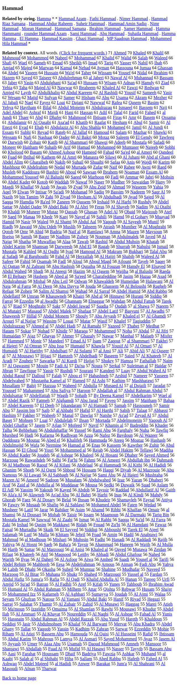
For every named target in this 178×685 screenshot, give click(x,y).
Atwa (88, 559)
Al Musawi (109, 604)
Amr (132, 117)
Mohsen (26, 420)
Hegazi (153, 599)
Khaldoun (153, 619)
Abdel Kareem (20, 405)
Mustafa (9, 251)
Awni (146, 167)
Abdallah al (107, 390)
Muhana (53, 574)
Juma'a (37, 579)
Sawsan (89, 172)
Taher (86, 72)
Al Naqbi (100, 614)
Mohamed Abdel (106, 504)
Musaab (33, 504)
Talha (7, 430)
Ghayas (48, 336)
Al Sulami (83, 350)
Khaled (139, 52)
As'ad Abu (60, 494)
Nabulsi (143, 246)
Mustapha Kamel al (48, 380)
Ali (120, 350)
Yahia (158, 187)
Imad (92, 62)
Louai (68, 321)
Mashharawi (143, 380)
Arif (66, 147)
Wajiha (122, 271)
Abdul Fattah (143, 301)
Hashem (40, 276)
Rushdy (144, 201)
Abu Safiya (60, 390)
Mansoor (153, 643)
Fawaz (161, 524)
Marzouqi (112, 574)
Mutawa (140, 549)
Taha (23, 87)
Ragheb (159, 286)
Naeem (162, 306)
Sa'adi (58, 192)
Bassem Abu (52, 633)
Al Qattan (11, 266)
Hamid (8, 221)
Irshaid (103, 201)
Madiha (166, 450)
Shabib (128, 256)
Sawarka (47, 360)
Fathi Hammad (103, 18)
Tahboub (134, 584)
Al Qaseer (160, 350)
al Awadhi (49, 301)
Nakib (60, 162)
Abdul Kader (18, 455)
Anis (130, 162)
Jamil (137, 127)
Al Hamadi (98, 405)
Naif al (74, 231)
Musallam (11, 385)
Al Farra (158, 519)
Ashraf (35, 112)
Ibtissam (166, 633)
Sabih (125, 410)
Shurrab (123, 246)
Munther (129, 226)
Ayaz (147, 638)
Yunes (114, 584)
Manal (68, 415)
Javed (150, 236)
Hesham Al (87, 196)
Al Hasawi (95, 648)
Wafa (34, 445)
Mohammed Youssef (20, 177)
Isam (97, 340)
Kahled (29, 251)
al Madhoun (35, 539)
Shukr (72, 574)
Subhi (25, 132)
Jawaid (25, 226)
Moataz (137, 440)
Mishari (60, 539)
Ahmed (119, 52)
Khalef (120, 321)
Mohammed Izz (22, 594)
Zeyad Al (143, 415)
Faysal (149, 499)
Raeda (164, 271)
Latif (28, 509)
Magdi (8, 187)
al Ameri (144, 152)
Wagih (62, 395)
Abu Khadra (144, 624)
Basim (153, 102)
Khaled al (99, 549)
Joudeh (43, 455)
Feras (99, 206)
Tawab (82, 241)
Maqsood (62, 554)
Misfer (166, 336)
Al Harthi (104, 410)
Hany (160, 182)
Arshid (121, 375)
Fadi (114, 177)
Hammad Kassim (57, 38)
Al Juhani (131, 157)
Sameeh (149, 92)
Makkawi (61, 524)
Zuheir (82, 236)
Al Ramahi (91, 326)
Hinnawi (116, 296)
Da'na (80, 365)
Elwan (23, 192)
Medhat (152, 326)
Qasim (40, 524)
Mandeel (56, 340)
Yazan (136, 480)
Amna (114, 231)
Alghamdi (65, 400)
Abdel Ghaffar (15, 425)
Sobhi (169, 147)
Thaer (23, 117)
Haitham (30, 147)
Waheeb (48, 415)
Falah (57, 375)
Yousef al (144, 559)
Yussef (80, 430)
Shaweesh (11, 316)
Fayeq (110, 400)
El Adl (8, 489)
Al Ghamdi (156, 316)
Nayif (93, 425)
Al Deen (44, 286)
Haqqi (108, 470)
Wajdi (146, 162)
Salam (121, 132)
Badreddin (139, 425)
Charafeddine (104, 276)
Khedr (47, 216)
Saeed (76, 177)
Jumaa (145, 67)
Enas (95, 445)
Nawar (108, 336)
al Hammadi (110, 465)
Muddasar (69, 485)
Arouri (8, 321)
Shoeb (28, 470)
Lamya (66, 638)
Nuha (144, 430)
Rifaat (7, 554)
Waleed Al (150, 256)
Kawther (135, 445)
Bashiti (52, 172)
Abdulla (90, 385)
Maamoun (109, 514)
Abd (39, 117)
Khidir (62, 331)
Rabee (129, 167)
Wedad (150, 504)
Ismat (84, 519)
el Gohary (139, 216)
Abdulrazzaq (13, 326)
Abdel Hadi (65, 326)
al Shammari (138, 340)
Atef (168, 211)
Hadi (29, 435)
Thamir (45, 604)
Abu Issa (56, 345)
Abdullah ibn (138, 460)
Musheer (10, 509)
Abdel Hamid (128, 291)
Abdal (143, 331)
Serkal (114, 365)
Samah (120, 405)
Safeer (8, 261)
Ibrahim (161, 72)
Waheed (69, 385)
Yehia (7, 87)
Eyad (23, 127)
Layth (26, 92)
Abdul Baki (96, 599)
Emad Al (78, 340)
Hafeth (133, 658)
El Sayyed (69, 529)
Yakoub (46, 489)
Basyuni (132, 311)
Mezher (160, 97)
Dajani (77, 102)
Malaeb (147, 336)
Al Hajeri (130, 475)
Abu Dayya (69, 286)
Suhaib (50, 147)
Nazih (7, 196)
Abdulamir (17, 122)
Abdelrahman (83, 564)
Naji (163, 107)
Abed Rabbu (109, 658)
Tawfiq (162, 430)
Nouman (102, 236)
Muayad (162, 216)
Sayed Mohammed (120, 638)
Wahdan (118, 301)
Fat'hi (72, 460)
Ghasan (90, 211)
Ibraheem (87, 87)
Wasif (102, 321)
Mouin (42, 365)
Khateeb (27, 554)
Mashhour (11, 167)
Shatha (25, 241)
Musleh (8, 172)
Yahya (167, 564)
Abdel (12, 72)
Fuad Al (55, 648)
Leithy (83, 554)
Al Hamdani (137, 524)
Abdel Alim (12, 162)
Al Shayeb (120, 206)
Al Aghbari (75, 594)
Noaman (131, 172)
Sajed (149, 196)
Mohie (163, 629)
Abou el (75, 375)
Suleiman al (137, 365)
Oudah (121, 306)
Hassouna (124, 67)
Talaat (142, 410)
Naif (113, 167)
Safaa (115, 162)
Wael (22, 62)
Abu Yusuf (109, 619)
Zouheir (26, 360)
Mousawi (127, 609)
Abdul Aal (87, 221)
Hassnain (16, 619)
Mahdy (156, 494)
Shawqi (101, 142)
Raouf (41, 465)
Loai (61, 102)
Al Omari (143, 345)
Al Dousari (31, 514)
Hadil (129, 534)
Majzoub (150, 211)
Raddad (122, 489)
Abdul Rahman (47, 589)
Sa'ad (72, 82)
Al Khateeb (151, 355)
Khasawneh (56, 296)
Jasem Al (167, 638)
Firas (117, 117)
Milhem (74, 589)
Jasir (26, 624)
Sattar (29, 549)
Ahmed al (40, 326)
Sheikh (75, 62)
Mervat (120, 624)
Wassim (49, 321)
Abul (138, 122)
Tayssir (102, 489)
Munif (153, 221)
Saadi (124, 559)
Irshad (22, 524)
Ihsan (84, 420)
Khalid (108, 57)
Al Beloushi (135, 286)
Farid (133, 112)
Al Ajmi (141, 594)
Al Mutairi (11, 311)
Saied (130, 355)
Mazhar (140, 132)
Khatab (152, 241)
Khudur (149, 609)
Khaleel (86, 455)
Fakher (29, 415)
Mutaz (52, 211)
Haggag (132, 604)
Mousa (91, 485)
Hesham (119, 122)
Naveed (153, 569)
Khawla (98, 345)
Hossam (89, 470)
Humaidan (11, 336)
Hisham (88, 97)
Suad (145, 485)
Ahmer (68, 336)
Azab (44, 187)
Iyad (69, 251)
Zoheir (26, 291)
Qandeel (166, 152)
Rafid (148, 633)
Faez (26, 499)
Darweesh (63, 246)
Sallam (86, 658)
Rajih (162, 539)
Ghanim (9, 470)
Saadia (102, 306)
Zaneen (63, 201)
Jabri (149, 177)
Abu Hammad (112, 33)
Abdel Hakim (121, 450)
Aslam (162, 485)
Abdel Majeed (35, 663)
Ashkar (128, 653)
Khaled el (131, 316)
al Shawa (141, 306)
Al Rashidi (108, 92)
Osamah (44, 261)
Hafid (85, 410)
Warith (8, 559)
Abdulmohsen (49, 624)
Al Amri (69, 157)
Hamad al (76, 445)
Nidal (142, 72)
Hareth (132, 619)
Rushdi (66, 370)
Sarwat (121, 629)
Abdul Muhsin (127, 241)
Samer (69, 97)
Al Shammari (76, 142)
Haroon (83, 390)
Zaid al (23, 485)
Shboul (69, 470)
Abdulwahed (99, 480)
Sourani (86, 370)
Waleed (160, 57)
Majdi (53, 112)
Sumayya (99, 594)
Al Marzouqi (52, 549)
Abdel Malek (59, 311)
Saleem (122, 137)
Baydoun (125, 435)
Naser (99, 182)
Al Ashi (98, 380)
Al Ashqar (124, 614)
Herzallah (84, 256)
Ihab (158, 62)
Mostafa (139, 142)
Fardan (156, 574)
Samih (26, 236)
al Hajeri (10, 345)
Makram (114, 251)
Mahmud (10, 539)
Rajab (98, 450)
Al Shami (63, 221)
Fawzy (14, 504)
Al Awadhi (155, 311)
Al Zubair (67, 604)
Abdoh (84, 489)
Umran (33, 296)
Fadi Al (61, 365)
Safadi (159, 142)
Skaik (48, 529)
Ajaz (31, 336)
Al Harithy (33, 350)
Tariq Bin (160, 514)
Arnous (107, 564)
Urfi (165, 579)
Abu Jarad (89, 400)
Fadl (62, 261)
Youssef (9, 390)
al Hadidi (63, 663)
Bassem (146, 107)
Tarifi (163, 559)
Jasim (128, 276)
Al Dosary (46, 499)
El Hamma (29, 38)
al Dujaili (138, 385)
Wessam (9, 137)
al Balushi (144, 271)
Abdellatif (11, 296)
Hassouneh (142, 405)
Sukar (26, 331)
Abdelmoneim (129, 420)
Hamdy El (136, 266)
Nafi (27, 137)
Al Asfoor (68, 559)
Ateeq (118, 440)
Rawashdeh (35, 460)
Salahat (25, 604)
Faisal (7, 529)
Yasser (125, 62)
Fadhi (100, 539)
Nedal (59, 167)
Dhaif (70, 653)
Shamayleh (127, 499)
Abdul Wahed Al (151, 370)
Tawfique (28, 370)
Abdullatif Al (147, 489)
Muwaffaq (46, 241)
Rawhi (107, 609)
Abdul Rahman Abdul (143, 390)
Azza (88, 435)
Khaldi (14, 211)
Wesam (14, 97)
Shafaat (84, 311)
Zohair (35, 142)
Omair (153, 509)
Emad (58, 62)
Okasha (48, 569)
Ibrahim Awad (161, 584)
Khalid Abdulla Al (102, 579)
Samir (154, 122)
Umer (32, 643)
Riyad (135, 599)
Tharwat (49, 668)
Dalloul (38, 375)
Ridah (81, 524)
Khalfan (134, 509)
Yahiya (8, 544)
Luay (125, 370)
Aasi (11, 653)
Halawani (154, 281)
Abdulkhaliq (49, 92)
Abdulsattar (12, 395)
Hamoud (101, 132)
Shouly (81, 316)
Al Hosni (29, 544)
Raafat (100, 122)
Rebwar (128, 589)
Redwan (151, 87)
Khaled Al (111, 87)
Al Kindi (135, 494)
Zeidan (160, 549)
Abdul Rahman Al (46, 619)
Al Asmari (87, 638)
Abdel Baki (58, 206)
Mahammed (33, 390)
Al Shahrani (144, 663)
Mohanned (105, 147)
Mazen (133, 231)
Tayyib (136, 648)
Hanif (118, 599)
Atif (44, 554)
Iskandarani (71, 405)
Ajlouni (124, 261)
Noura (96, 365)
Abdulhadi (112, 196)
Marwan (46, 67)
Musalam (73, 480)
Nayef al (82, 216)
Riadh (7, 226)
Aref (82, 584)
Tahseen (89, 226)
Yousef (124, 72)
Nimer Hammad (133, 18)
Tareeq (149, 579)
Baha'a (65, 544)
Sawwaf (43, 519)
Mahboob (41, 564)
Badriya (89, 653)
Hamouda (78, 633)
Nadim (142, 206)
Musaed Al (113, 385)
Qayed (120, 549)
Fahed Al (154, 658)
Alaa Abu (52, 643)
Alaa (66, 241)
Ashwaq (9, 663)
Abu (105, 97)
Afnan (29, 668)
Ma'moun (16, 609)
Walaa (160, 594)
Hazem (8, 77)
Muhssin (80, 539)
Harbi (102, 494)
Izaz (121, 480)
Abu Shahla (90, 127)
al (4, 355)
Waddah (61, 182)
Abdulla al (45, 485)
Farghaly (125, 430)
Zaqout (114, 340)
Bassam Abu (160, 648)
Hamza (127, 360)
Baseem (111, 355)
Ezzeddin (142, 629)
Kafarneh (50, 594)
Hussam (90, 82)
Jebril (80, 534)
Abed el (53, 440)
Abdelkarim (140, 395)
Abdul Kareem (79, 92)
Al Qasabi (42, 122)
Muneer (33, 211)
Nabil (143, 62)
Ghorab (8, 499)
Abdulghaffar (56, 430)
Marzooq (10, 574)
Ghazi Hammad (90, 38)
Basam (36, 152)
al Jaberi (96, 77)
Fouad (98, 524)
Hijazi (45, 355)
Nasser (118, 648)
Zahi (49, 196)
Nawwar (64, 87)
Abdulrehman (70, 77)
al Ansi (104, 350)
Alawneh (36, 494)
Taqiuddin (142, 321)
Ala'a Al (14, 494)
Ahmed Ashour (61, 152)
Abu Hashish (63, 266)
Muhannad (143, 77)
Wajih (145, 544)
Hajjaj (89, 360)
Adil (103, 112)
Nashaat (45, 137)
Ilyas (25, 559)
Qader (64, 137)
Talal (118, 112)
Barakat (103, 663)
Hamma (44, 18)
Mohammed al (73, 450)
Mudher (118, 182)
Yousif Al (119, 345)
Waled (42, 221)
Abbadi (102, 554)
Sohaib (81, 395)
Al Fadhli (63, 584)
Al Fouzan (111, 266)
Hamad (83, 147)
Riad (17, 306)
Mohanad (78, 192)
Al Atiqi (27, 633)
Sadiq (99, 192)
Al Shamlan (84, 609)
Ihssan (83, 499)
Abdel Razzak (81, 619)
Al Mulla (165, 544)
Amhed (106, 559)
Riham (8, 633)
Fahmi (89, 460)
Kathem (48, 157)
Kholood (15, 152)
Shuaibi (97, 162)
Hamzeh (65, 355)
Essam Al (154, 172)
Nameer (141, 375)
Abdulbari (58, 350)
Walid (126, 57)
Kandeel (107, 370)
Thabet (133, 326)
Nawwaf (97, 102)
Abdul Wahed (14, 271)
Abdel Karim (13, 246)
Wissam (105, 72)
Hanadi (118, 539)
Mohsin (167, 177)
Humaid (77, 345)
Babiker (62, 509)
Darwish (15, 142)
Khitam (62, 534)
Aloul (77, 261)
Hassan (86, 112)
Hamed (78, 380)
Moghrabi (37, 306)
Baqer (44, 236)
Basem (149, 117)
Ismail (162, 246)
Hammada (98, 440)
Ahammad (104, 544)
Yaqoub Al (157, 420)
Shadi (38, 271)
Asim (80, 509)
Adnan (129, 82)
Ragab (103, 246)
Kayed (65, 489)
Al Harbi (123, 201)
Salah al (26, 658)
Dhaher (131, 455)
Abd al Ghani (158, 157)
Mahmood (77, 117)
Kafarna (47, 435)
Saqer (160, 261)
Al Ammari (25, 614)
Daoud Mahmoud (103, 643)
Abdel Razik (18, 400)
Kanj (63, 216)
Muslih (69, 226)
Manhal (127, 336)
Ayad (132, 196)
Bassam (166, 77)
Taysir (82, 544)
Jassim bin (26, 410)
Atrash (109, 226)
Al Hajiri (107, 256)
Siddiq (156, 296)
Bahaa (168, 400)
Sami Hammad (83, 33)
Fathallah (148, 360)
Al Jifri (162, 331)
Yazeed (114, 326)
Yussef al (135, 574)
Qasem (135, 102)
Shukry (107, 360)
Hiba (69, 658)
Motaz (103, 137)
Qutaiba (88, 266)
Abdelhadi (88, 355)
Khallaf (27, 187)
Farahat (28, 653)
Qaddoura (11, 440)
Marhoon (96, 177)
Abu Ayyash (105, 316)
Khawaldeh (104, 281)
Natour (48, 599)
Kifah (98, 584)
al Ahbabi (64, 410)
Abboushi (112, 529)
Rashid (101, 241)
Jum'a (122, 663)
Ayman (102, 67)
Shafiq (52, 504)
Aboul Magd (100, 261)
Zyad (77, 187)
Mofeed (75, 425)
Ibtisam (99, 117)
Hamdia (27, 201)
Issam (88, 514)
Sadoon (52, 480)
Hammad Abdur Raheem (51, 23)
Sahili (101, 216)
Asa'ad (63, 122)
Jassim (128, 400)
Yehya (7, 107)
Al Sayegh (131, 221)
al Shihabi (49, 658)
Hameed (89, 152)
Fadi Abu (147, 564)
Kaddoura (31, 172)
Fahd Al (62, 256)
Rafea (117, 102)
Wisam (110, 82)
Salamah (9, 534)
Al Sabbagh (58, 475)
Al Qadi (73, 579)
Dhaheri (156, 480)
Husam (148, 589)
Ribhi (116, 509)
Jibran (7, 370)
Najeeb (151, 147)
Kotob (42, 182)
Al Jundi (155, 127)
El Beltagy (17, 276)
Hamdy (147, 82)
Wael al (164, 395)
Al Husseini (125, 633)
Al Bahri (83, 494)
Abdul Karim (19, 638)
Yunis (167, 614)
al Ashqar (64, 455)
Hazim (79, 271)
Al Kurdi (69, 360)
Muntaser (130, 147)
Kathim (118, 380)
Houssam (50, 653)
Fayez (45, 102)
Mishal (39, 281)
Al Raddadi (141, 539)
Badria (56, 231)
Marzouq (10, 460)
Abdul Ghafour (128, 554)
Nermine (53, 445)
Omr (24, 231)
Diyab (125, 470)
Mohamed (116, 127)
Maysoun (154, 231)
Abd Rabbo (157, 291)
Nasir (26, 221)
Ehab (39, 127)
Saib (45, 410)
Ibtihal (29, 157)
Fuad (12, 157)
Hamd (118, 216)
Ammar (131, 177)
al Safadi (10, 256)
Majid (32, 97)
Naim (168, 360)
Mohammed (37, 57)
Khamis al (114, 425)
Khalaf (74, 624)
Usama (122, 97)
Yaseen (31, 72)
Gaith (171, 489)
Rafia (54, 579)
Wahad (81, 291)
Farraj (7, 301)
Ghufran (28, 599)
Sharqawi (10, 648)
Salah (143, 57)
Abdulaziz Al (62, 127)
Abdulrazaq (101, 107)
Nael (29, 102)
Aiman (127, 564)
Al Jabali (10, 102)
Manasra (90, 157)
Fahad (108, 152)
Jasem (40, 425)
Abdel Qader (30, 206)
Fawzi (132, 87)
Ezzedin (26, 301)
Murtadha (27, 529)
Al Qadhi (51, 251)
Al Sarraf (102, 291)
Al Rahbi (103, 519)
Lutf (28, 534)
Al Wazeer (148, 435)
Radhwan (69, 435)
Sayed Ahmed (156, 455)
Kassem (114, 445)
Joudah (121, 594)
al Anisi (77, 549)
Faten (132, 504)
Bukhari (136, 251)
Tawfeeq (166, 137)
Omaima (59, 609)
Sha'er (166, 589)
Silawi (110, 157)
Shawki (160, 132)
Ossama (169, 117)
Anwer (84, 663)
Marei (151, 604)
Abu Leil (60, 281)
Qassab (71, 211)
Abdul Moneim (71, 107)
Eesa (60, 564)
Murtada (79, 167)
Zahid (87, 604)
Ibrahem (110, 172)
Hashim (9, 415)
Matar (85, 321)
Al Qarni (48, 470)
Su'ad (25, 584)
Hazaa (145, 276)
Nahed (154, 554)
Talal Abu (158, 251)
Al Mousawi (23, 355)
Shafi (7, 62)
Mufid (74, 648)
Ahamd (97, 509)
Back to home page (19, 678)
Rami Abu (102, 430)
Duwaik (128, 485)
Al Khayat (51, 614)
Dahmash (164, 460)
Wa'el (69, 72)
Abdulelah (63, 420)
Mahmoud (11, 57)
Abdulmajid (12, 445)
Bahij (31, 385)
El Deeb (47, 405)
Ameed (32, 480)
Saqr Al (158, 192)
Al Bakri (83, 137)
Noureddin (76, 614)
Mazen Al (11, 480)
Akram (141, 97)
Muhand (148, 653)
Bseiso (8, 236)
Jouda (90, 286)
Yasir (167, 92)
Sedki (109, 485)
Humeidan (130, 281)
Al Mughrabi (154, 226)
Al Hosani (109, 455)
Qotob (7, 231)
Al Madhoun (18, 465)
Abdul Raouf (13, 375)
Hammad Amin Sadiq (127, 23)
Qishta (109, 589)
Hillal (31, 316)
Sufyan (50, 97)
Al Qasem (100, 271)
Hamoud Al (90, 251)
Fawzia (109, 653)
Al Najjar (83, 475)
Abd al (97, 296)
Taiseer (45, 77)
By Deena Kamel (109, 395)
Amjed (8, 92)
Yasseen (161, 375)
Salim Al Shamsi (54, 291)
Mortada (102, 420)
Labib (13, 569)
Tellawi (146, 450)
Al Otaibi (162, 206)
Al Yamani (70, 599)
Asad (161, 276)
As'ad (123, 415)
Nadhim (63, 236)
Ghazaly (88, 336)
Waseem (139, 187)
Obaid (129, 211)
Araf (6, 485)
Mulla (43, 534)
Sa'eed (80, 276)
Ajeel (154, 529)
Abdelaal (85, 465)
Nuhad (43, 331)
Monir (36, 340)
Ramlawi (95, 231)
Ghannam (73, 301)
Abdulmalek (127, 236)
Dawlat (86, 415)
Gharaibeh (39, 162)
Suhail (77, 162)
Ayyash (13, 643)
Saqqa (123, 519)
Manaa (29, 216)
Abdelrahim (37, 167)
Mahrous (45, 638)
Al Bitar (32, 574)
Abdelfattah (39, 395)
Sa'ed (125, 152)
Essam (8, 132)
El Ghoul (30, 450)
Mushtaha (154, 475)
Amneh (132, 643)
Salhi (56, 460)
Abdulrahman (14, 281)
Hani (69, 112)
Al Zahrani (35, 266)
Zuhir (154, 445)
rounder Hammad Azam (45, 33)
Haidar (161, 365)
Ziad (165, 82)
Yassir (48, 370)
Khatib (82, 122)
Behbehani (28, 430)
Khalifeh (74, 440)
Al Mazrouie (148, 470)
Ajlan (57, 425)
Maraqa (81, 331)
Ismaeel (125, 107)
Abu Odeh (47, 226)
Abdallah (33, 648)
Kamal (66, 67)
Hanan (131, 579)
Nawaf (81, 182)
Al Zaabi (64, 519)
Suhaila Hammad (143, 33)
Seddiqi (9, 624)
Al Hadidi (157, 465)
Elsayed (158, 266)
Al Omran (33, 345)
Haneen (126, 544)
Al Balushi (54, 177)
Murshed (10, 435)
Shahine (108, 569)
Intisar (41, 192)
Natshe (106, 415)
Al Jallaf (79, 132)
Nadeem (137, 192)
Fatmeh (43, 400)
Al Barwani (97, 624)
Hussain (51, 72)
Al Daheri (44, 559)
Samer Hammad (138, 28)
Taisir (72, 514)
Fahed (150, 112)
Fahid (25, 261)
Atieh (168, 604)
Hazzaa (49, 385)
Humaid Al (17, 589)
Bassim (117, 192)
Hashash (157, 440)
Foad (96, 534)
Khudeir (103, 499)
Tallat (25, 629)
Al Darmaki (135, 514)
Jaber (12, 82)
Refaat (8, 291)
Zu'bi (115, 524)
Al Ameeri (111, 460)
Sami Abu (107, 475)
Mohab (54, 514)
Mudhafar (131, 569)
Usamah (74, 643)
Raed (161, 167)
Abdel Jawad (78, 306)
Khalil (157, 52)
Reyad (43, 132)
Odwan (80, 281)
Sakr (56, 306)
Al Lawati (32, 475)
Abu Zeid (97, 187)
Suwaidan (140, 182)
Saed (12, 216)
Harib (13, 549)
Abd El (85, 246)
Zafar (98, 167)
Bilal (47, 107)
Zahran (102, 629)
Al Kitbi (134, 465)
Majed (26, 67)
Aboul (70, 172)
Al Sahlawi (75, 504)
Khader (161, 425)
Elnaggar (96, 301)
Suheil (67, 569)
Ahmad (118, 187)
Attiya (166, 499)
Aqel (6, 192)
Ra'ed (45, 201)
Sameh (40, 62)
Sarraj (7, 604)
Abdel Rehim (14, 564)
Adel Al (111, 211)
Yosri (49, 450)
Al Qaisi (101, 633)
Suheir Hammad (90, 23)
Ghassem (110, 286)
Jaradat (159, 385)
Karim (164, 162)
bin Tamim (28, 196)
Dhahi (30, 569)
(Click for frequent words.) (83, 52)
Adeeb (119, 142)
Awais (61, 187)
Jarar (44, 509)
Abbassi (161, 410)
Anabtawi (148, 534)
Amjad (8, 67)
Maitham (149, 400)
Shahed (90, 574)
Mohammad (84, 57)
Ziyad (65, 196)
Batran (42, 584)
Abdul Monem (56, 316)
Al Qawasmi (18, 365)
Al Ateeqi (58, 271)
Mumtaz (87, 569)
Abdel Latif (108, 311)
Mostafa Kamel (16, 519)
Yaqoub (109, 221)
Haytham (28, 107)
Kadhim (82, 629)
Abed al (61, 276)
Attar (92, 589)
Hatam (8, 331)
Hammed (16, 340)
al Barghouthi (36, 256)
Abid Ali (137, 350)
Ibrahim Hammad (105, 28)
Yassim (26, 489)
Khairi (78, 296)
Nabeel (61, 57)
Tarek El (135, 529)
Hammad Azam (72, 18)
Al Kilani (62, 465)
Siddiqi (91, 529)
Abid (38, 231)
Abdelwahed (13, 380)
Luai (44, 420)
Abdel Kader (18, 182)
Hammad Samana (70, 28)
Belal (66, 499)
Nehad (84, 67)
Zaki (6, 524)
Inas (118, 494)
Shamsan (40, 246)
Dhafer (55, 117)
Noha (127, 331)
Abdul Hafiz (13, 579)
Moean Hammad (36, 28)
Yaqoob (44, 629)
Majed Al (42, 87)
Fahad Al (148, 614)
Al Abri (81, 206)
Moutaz (33, 440)
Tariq (108, 62)
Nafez (105, 435)
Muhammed (105, 331)
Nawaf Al (118, 77)
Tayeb (143, 261)
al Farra (24, 286)
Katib (53, 142)
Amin (112, 534)
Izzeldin (38, 609)
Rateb (60, 132)
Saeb (48, 544)
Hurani (137, 296)
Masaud (35, 311)
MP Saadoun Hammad (127, 38)
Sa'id (139, 519)
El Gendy (144, 137)
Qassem (84, 201)
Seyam (8, 599)
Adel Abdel (12, 112)
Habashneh (98, 375)
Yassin (63, 629)
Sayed (26, 77)
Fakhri (162, 340)
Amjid (8, 584)
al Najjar (28, 321)
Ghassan (165, 67)
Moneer (9, 147)
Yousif (130, 92)
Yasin (28, 82)
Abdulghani (50, 82)
